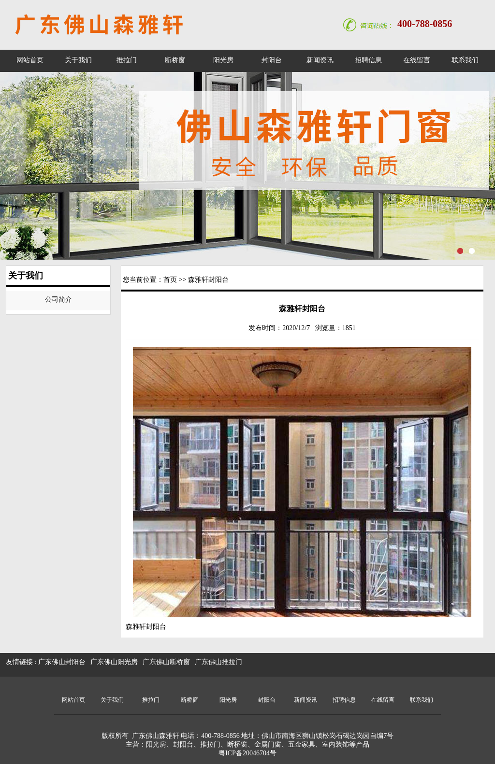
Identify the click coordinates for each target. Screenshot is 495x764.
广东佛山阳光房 (114, 662)
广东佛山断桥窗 (166, 662)
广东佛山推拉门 (218, 662)
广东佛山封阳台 (62, 662)
